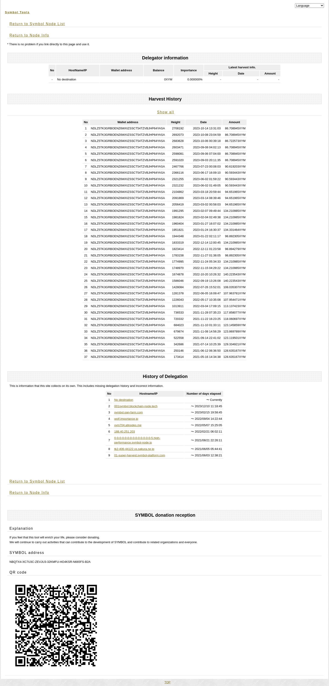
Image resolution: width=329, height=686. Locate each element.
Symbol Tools (17, 12)
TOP (167, 682)
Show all (165, 112)
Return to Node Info (29, 35)
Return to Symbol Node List (37, 24)
